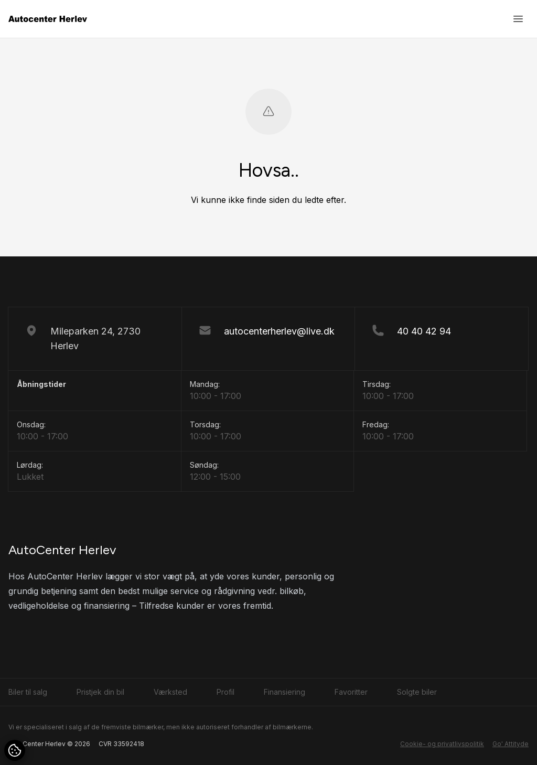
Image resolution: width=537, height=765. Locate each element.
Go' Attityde (510, 744)
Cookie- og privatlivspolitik (442, 744)
